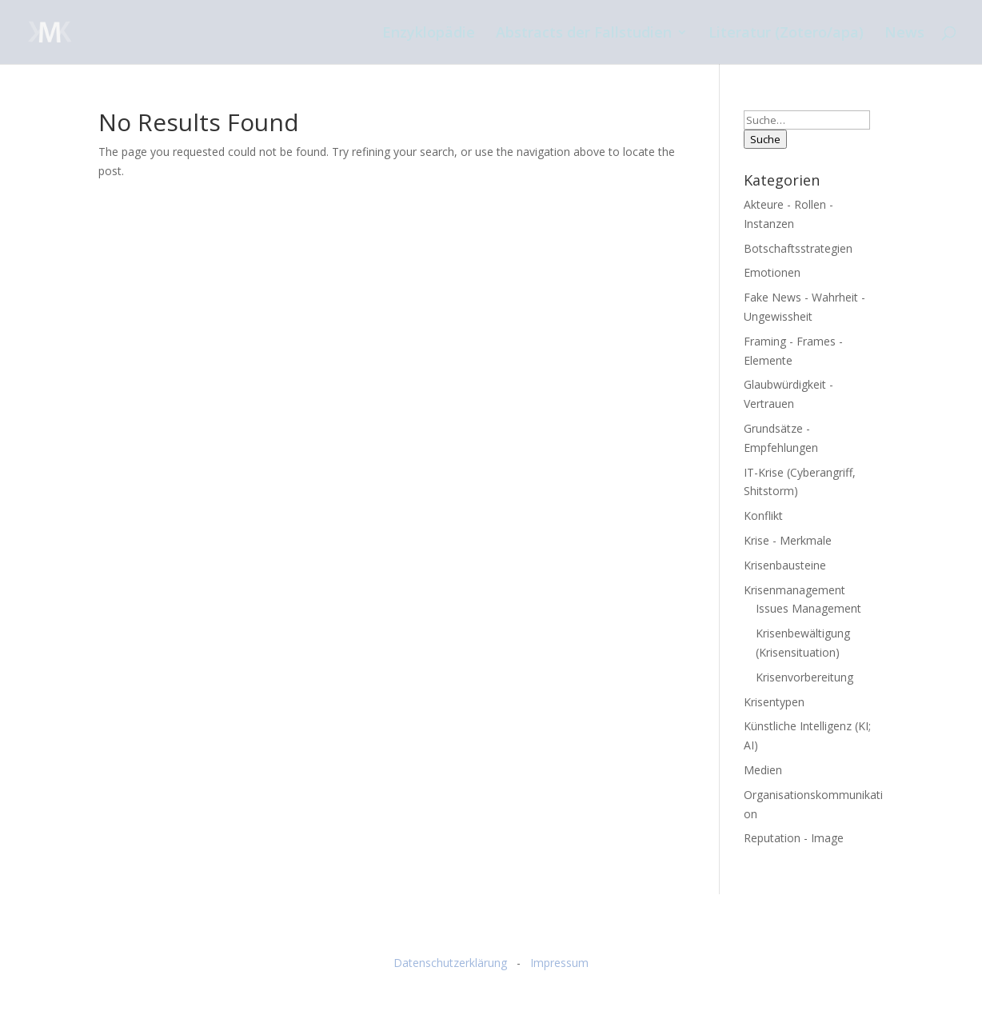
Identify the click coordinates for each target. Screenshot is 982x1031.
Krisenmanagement (794, 589)
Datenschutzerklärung (450, 962)
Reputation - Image (794, 837)
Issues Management (808, 608)
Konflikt (763, 515)
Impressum (559, 962)
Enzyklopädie (428, 34)
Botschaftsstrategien (798, 248)
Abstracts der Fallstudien (584, 34)
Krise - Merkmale (788, 540)
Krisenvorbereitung (804, 677)
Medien (763, 769)
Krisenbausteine (785, 565)
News (904, 34)
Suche (765, 139)
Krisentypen (774, 701)
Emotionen (772, 272)
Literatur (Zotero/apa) (786, 34)
